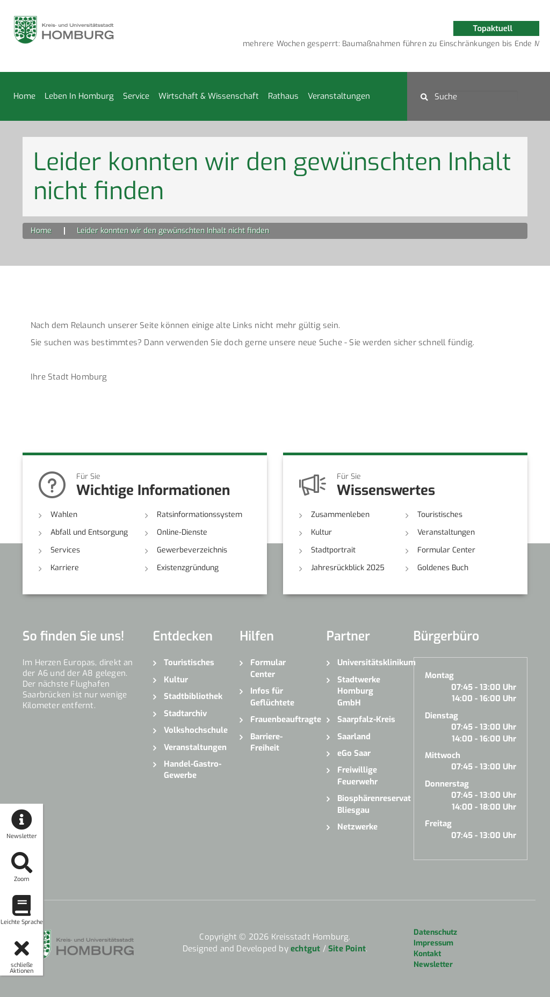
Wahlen (63, 515)
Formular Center (446, 550)
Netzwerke (357, 826)
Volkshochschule (194, 730)
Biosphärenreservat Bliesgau (367, 804)
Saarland (354, 736)
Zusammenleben (340, 515)
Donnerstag (447, 783)
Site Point (347, 948)
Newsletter (433, 964)
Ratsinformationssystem (199, 515)
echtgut (305, 948)
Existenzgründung (188, 568)
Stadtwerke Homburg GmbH (358, 691)
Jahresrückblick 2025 (348, 568)
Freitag (438, 823)
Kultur (321, 532)
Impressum (433, 943)
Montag (439, 675)
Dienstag (441, 715)
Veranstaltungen (339, 96)
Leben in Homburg (79, 96)
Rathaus (283, 96)
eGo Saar (354, 753)
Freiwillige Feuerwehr (357, 776)
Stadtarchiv (185, 713)
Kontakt (427, 954)
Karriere (64, 568)
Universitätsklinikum (367, 662)
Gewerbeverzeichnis (192, 550)
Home (24, 96)
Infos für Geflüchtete (272, 697)
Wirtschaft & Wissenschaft (208, 96)
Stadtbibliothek (193, 696)
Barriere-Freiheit (266, 742)
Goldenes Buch (442, 568)
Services (65, 550)
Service (136, 96)
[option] (298, 44)
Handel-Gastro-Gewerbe (192, 770)
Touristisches (439, 515)
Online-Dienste (182, 532)
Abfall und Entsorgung (89, 532)
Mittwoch (442, 755)
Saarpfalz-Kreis (366, 719)
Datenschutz (435, 932)
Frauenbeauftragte (280, 719)
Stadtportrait (333, 550)
